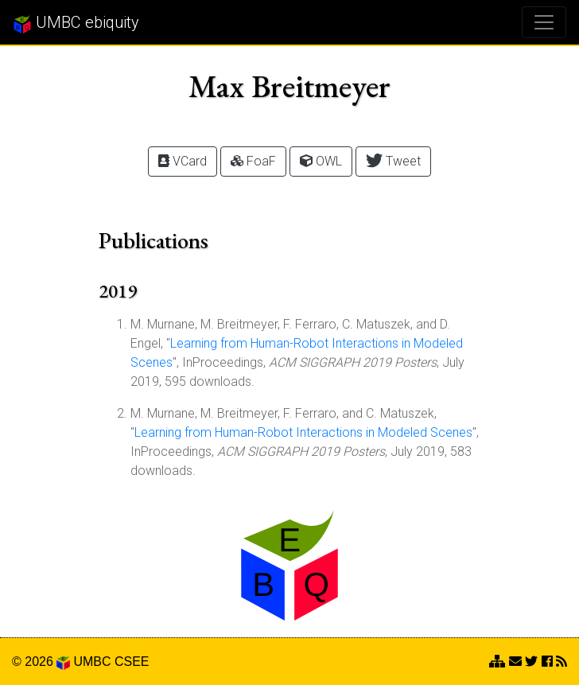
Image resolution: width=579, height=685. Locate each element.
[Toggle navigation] (544, 22)
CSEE (132, 661)
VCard (182, 161)
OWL (321, 161)
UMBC (92, 661)
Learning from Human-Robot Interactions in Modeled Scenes (303, 432)
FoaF (253, 161)
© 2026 (41, 661)
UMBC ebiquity (76, 23)
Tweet (393, 160)
